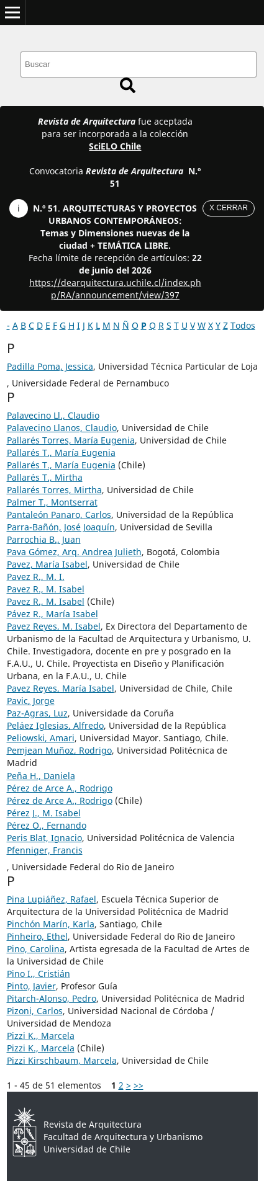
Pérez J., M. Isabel (44, 813)
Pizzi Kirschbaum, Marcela (62, 1060)
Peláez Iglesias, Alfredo (55, 725)
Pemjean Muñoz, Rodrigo (59, 750)
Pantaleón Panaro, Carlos (59, 514)
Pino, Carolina (36, 949)
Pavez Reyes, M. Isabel (54, 626)
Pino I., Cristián (38, 973)
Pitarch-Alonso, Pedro (51, 998)
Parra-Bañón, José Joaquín (61, 527)
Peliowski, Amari (41, 738)
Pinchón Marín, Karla (50, 924)
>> (138, 1085)
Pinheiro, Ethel (37, 936)
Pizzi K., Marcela (41, 1035)
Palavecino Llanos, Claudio (62, 428)
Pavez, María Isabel (47, 564)
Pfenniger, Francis (45, 850)
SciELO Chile (115, 146)
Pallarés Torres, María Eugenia (71, 440)
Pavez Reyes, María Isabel (60, 688)
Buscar (127, 85)
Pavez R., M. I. (36, 576)
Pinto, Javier (31, 986)
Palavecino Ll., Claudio (53, 415)
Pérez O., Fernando (46, 825)
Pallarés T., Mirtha (45, 477)
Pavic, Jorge (31, 700)
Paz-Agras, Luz (37, 713)
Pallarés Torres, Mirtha (54, 490)
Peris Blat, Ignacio (44, 838)
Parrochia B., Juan (44, 539)
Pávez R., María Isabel (52, 614)
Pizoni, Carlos (35, 1011)
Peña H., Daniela (41, 776)
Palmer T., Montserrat (52, 502)
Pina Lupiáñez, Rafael (51, 899)
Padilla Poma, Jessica (50, 366)
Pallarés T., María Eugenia (61, 452)
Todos (242, 325)
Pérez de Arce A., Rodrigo (59, 788)
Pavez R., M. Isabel (45, 589)
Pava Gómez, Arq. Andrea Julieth (74, 552)
